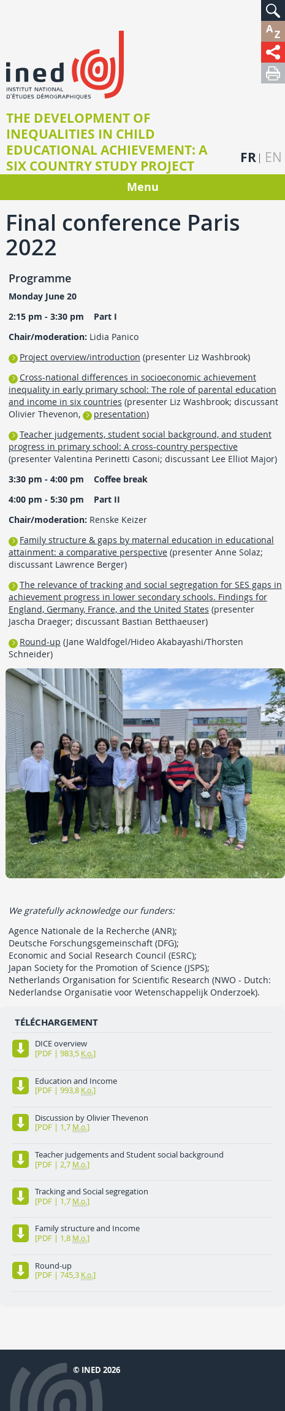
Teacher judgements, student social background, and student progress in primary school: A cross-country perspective (140, 440)
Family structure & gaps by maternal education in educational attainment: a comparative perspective (141, 546)
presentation (120, 414)
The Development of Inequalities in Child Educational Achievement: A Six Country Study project (106, 142)
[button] (273, 10)
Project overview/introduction (80, 357)
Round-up (40, 642)
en (273, 157)
